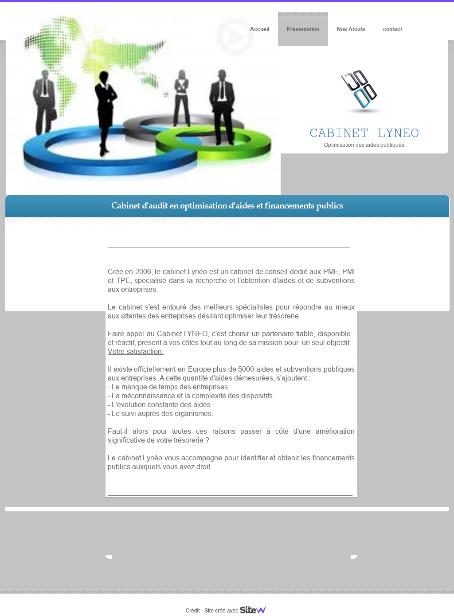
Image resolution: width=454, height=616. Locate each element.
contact (392, 29)
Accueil (259, 29)
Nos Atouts (351, 29)
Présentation (303, 29)
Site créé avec (238, 611)
